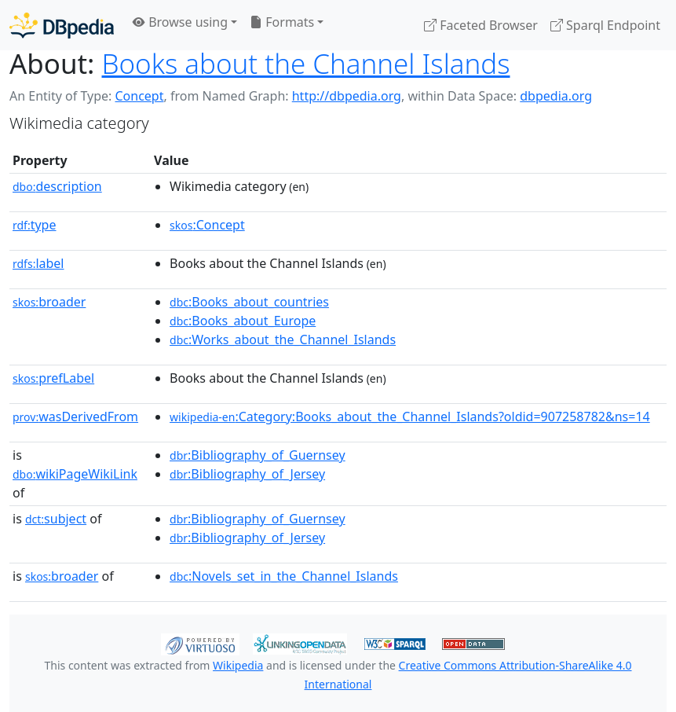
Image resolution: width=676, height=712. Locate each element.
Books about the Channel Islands (306, 63)
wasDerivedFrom (75, 416)
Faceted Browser (481, 25)
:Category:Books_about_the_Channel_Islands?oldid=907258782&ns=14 (410, 416)
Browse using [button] (180, 22)
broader (49, 301)
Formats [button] (282, 22)
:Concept (207, 224)
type (35, 224)
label (38, 263)
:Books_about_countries (249, 301)
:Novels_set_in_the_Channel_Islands (284, 576)
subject (55, 518)
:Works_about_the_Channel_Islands (283, 339)
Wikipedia (238, 665)
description (57, 186)
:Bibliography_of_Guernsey (257, 455)
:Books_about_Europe (243, 320)
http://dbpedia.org (346, 96)
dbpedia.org (556, 96)
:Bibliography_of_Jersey (247, 474)
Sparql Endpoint (605, 25)
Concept (139, 96)
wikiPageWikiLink (75, 474)
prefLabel (53, 378)
